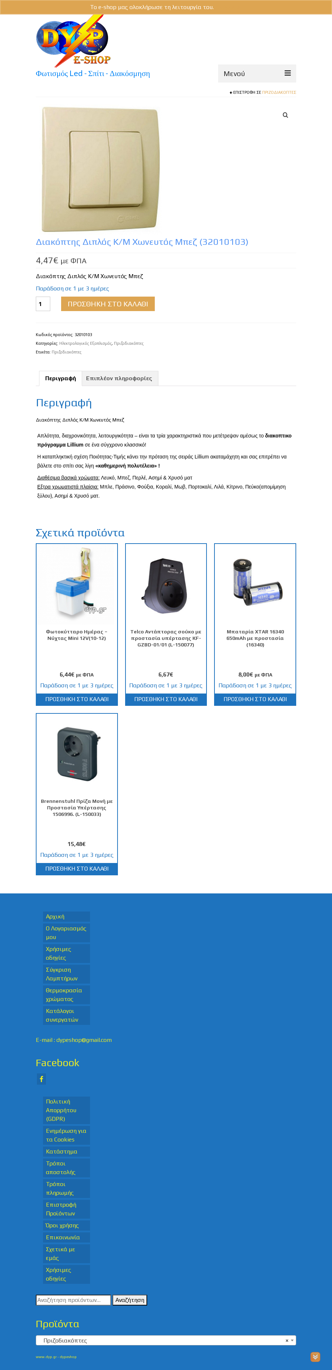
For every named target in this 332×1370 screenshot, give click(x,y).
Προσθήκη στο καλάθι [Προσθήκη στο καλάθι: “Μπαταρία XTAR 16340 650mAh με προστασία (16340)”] (255, 699)
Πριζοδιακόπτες (279, 92)
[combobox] (166, 1340)
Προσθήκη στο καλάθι (108, 303)
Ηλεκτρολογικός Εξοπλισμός (85, 343)
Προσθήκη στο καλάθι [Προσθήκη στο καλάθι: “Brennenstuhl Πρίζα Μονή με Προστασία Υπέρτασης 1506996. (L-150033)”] (76, 868)
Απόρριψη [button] (228, 7)
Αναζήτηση (129, 1299)
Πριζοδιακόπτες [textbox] (164, 1341)
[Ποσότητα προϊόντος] (43, 304)
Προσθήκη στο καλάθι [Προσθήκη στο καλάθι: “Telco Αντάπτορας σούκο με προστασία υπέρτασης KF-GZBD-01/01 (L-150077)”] (165, 699)
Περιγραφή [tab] (60, 378)
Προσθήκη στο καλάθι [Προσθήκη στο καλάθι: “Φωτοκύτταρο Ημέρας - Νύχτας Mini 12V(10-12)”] (76, 699)
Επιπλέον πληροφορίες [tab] (119, 378)
